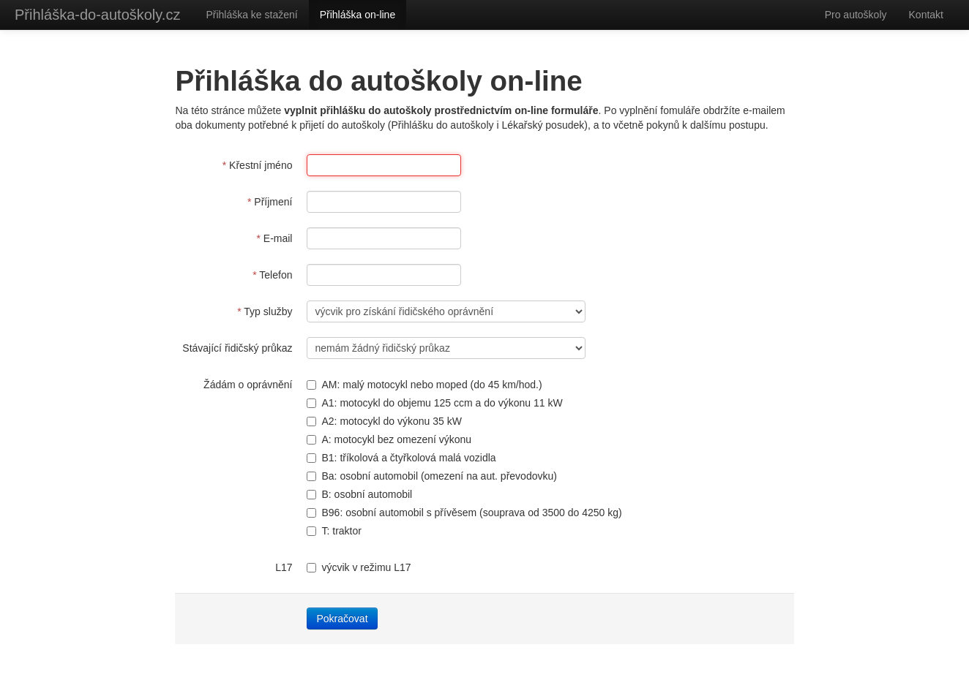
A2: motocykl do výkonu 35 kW (384, 421)
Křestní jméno (257, 165)
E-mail (274, 238)
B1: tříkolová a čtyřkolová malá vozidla (401, 458)
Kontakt (926, 14)
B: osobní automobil (359, 494)
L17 (283, 567)
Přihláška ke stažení (251, 14)
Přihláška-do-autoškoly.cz (97, 15)
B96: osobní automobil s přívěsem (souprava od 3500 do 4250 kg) (464, 512)
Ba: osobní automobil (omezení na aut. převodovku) (431, 476)
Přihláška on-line (358, 14)
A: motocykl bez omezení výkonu (389, 439)
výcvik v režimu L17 (359, 567)
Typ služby (264, 311)
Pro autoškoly (856, 14)
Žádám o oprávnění (247, 384)
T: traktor (334, 531)
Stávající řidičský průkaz (237, 348)
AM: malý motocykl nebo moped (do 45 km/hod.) (424, 384)
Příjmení (269, 202)
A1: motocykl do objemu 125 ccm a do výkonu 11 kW (434, 403)
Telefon (272, 275)
